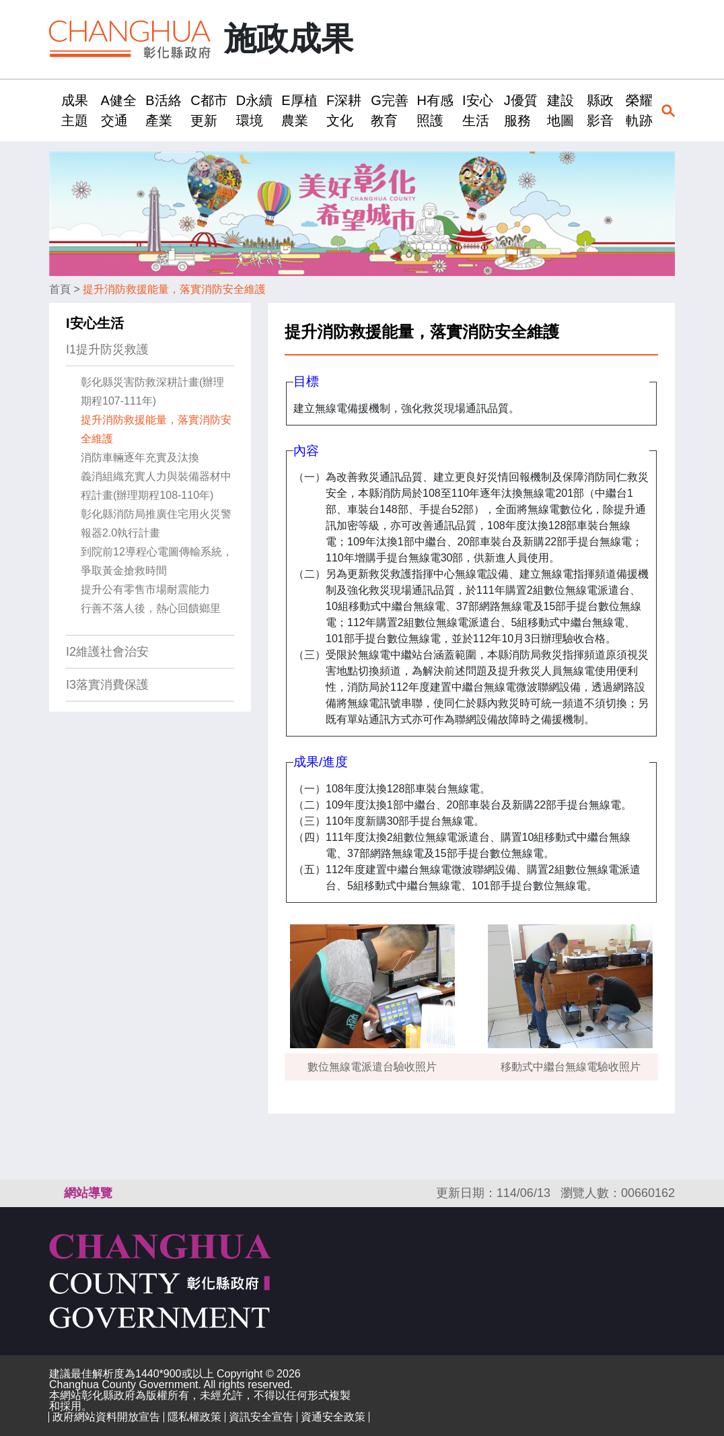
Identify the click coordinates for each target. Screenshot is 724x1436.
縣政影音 (600, 110)
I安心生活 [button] (477, 110)
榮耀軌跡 (639, 110)
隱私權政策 (194, 1417)
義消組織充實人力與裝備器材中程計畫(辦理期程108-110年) (156, 486)
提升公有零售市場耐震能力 (145, 589)
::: (53, 110)
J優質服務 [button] (521, 110)
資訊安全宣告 (261, 1417)
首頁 (60, 289)
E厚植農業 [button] (299, 110)
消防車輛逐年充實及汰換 (140, 457)
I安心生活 (95, 323)
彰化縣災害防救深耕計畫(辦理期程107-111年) (152, 391)
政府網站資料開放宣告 (106, 1417)
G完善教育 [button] (389, 110)
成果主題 (74, 110)
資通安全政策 (333, 1417)
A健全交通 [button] (119, 110)
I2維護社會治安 (107, 651)
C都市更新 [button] (208, 110)
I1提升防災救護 (107, 349)
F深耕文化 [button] (343, 110)
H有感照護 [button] (435, 110)
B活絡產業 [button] (163, 110)
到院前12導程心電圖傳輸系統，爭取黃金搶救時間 (157, 561)
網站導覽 (88, 1193)
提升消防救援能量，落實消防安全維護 (174, 289)
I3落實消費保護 (107, 684)
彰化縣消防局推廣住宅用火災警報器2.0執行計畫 (156, 523)
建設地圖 (560, 110)
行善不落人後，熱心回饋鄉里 (151, 608)
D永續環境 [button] (254, 110)
